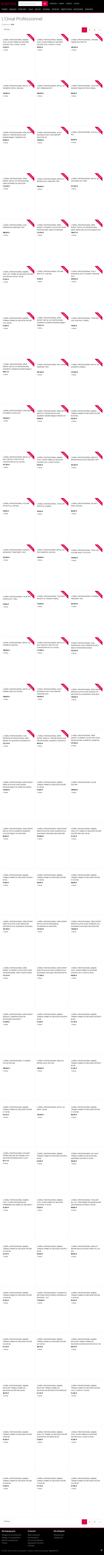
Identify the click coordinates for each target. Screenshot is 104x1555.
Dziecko (55, 9)
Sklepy (76, 3)
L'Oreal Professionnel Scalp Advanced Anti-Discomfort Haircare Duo (49, 691)
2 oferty (73, 746)
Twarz (4, 9)
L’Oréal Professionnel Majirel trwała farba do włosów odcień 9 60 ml (86, 1016)
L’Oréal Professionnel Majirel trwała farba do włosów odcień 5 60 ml (86, 1063)
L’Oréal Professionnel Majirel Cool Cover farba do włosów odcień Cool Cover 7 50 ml (16, 42)
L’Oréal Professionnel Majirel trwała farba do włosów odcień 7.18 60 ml (85, 1295)
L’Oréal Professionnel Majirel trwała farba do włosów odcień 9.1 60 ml (51, 784)
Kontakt (31, 1545)
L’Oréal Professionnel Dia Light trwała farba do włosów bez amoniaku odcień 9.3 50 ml (85, 1155)
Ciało (30, 9)
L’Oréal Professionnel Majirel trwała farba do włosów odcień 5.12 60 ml (85, 1109)
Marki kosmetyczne (10, 1540)
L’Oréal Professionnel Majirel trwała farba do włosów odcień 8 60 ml (52, 1016)
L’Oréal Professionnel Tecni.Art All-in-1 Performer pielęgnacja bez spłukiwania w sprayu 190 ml (86, 1202)
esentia (8, 3)
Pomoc (4, 1543)
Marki (61, 3)
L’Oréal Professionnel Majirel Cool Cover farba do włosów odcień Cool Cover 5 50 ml (50, 459)
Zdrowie (89, 9)
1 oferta (5, 50)
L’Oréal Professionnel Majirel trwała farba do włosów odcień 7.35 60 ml (51, 1480)
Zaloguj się (58, 1537)
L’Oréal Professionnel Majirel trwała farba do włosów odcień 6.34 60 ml (17, 1480)
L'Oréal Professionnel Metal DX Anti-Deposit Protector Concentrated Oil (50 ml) (17, 459)
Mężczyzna (66, 9)
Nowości (53, 3)
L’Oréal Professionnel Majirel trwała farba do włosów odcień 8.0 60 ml (85, 413)
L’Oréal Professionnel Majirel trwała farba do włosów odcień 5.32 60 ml (85, 1480)
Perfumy (22, 9)
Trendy (69, 3)
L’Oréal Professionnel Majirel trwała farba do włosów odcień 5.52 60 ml (17, 1248)
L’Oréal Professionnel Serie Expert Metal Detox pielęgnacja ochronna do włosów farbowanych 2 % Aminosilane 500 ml (52, 926)
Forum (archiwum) (35, 1540)
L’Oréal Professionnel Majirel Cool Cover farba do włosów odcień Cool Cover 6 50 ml (84, 970)
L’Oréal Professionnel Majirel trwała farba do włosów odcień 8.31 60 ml (51, 1341)
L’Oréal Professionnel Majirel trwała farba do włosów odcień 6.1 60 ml (17, 1109)
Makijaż (12, 9)
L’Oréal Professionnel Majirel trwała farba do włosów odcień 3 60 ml (52, 1248)
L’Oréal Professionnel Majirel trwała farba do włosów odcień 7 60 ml (18, 877)
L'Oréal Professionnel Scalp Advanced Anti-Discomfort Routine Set (49, 134)
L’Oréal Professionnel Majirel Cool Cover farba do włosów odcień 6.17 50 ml (50, 1202)
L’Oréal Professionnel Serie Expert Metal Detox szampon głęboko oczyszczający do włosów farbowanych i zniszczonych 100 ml (18, 833)
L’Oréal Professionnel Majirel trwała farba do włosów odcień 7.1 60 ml (51, 877)
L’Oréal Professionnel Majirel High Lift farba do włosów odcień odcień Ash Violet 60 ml (18, 274)
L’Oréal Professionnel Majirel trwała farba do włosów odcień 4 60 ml (52, 1155)
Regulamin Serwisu (36, 1543)
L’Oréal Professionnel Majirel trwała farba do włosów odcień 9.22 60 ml (17, 1341)
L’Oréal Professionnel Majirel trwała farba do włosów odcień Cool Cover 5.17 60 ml (85, 1387)
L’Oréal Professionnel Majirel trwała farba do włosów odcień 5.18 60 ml (17, 1295)
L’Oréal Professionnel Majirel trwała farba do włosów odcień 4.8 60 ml (17, 1434)
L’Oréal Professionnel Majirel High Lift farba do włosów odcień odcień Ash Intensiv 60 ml (52, 1434)
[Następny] (99, 29)
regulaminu (53, 1550)
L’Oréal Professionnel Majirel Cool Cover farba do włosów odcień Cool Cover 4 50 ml (84, 1434)
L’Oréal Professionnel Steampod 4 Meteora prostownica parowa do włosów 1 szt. (52, 1295)
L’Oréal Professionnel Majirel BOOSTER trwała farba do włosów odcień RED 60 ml (16, 1387)
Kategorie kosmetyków (11, 1535)
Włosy (38, 9)
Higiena (46, 9)
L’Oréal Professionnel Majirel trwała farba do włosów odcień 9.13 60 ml (85, 877)
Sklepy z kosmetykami (11, 1537)
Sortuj (7, 29)
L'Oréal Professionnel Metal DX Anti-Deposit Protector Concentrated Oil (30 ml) (51, 645)
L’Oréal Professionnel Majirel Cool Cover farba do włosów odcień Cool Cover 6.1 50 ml (50, 42)
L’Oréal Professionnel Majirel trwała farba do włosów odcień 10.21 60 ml (17, 320)
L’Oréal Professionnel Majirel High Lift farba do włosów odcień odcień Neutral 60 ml (86, 831)
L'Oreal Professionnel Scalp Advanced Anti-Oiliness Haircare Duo (85, 273)
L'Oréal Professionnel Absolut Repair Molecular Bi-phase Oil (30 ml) (85, 1248)
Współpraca (59, 1535)
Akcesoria (78, 9)
